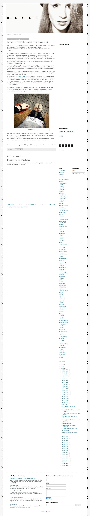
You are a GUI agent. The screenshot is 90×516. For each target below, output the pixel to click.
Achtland (62, 170)
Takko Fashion (63, 331)
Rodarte (62, 304)
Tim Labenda (63, 336)
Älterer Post (52, 204)
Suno (61, 327)
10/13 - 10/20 (65, 392)
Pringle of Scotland (62, 298)
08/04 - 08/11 (65, 444)
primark (62, 296)
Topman (62, 338)
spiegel (62, 317)
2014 (62, 366)
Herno (61, 238)
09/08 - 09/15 (65, 402)
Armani (62, 177)
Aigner (62, 174)
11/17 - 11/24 (65, 382)
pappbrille (62, 283)
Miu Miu (62, 274)
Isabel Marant (63, 244)
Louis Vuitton (63, 263)
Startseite (31, 204)
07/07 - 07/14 (65, 453)
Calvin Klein (63, 195)
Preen (61, 294)
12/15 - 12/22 (65, 374)
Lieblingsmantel (21, 76)
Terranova (62, 334)
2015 (62, 364)
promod (62, 301)
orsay (61, 281)
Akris (61, 176)
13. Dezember (13, 504)
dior (61, 218)
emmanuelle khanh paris (63, 222)
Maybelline (62, 271)
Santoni (62, 311)
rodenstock (63, 306)
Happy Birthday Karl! (66, 423)
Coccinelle (62, 209)
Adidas (62, 172)
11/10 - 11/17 (65, 384)
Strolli (61, 326)
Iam (61, 242)
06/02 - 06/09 (65, 463)
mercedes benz (64, 272)
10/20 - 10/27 (65, 390)
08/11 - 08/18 (65, 442)
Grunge (16, 89)
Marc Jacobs (63, 267)
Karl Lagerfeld (63, 251)
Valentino (62, 345)
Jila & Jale (62, 249)
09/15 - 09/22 (65, 400)
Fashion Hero (63, 226)
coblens (62, 207)
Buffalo (62, 193)
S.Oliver (62, 309)
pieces (62, 288)
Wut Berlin (62, 352)
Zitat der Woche (65, 430)
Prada (61, 292)
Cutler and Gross (64, 210)
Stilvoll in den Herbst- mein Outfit (69, 428)
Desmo (62, 214)
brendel (62, 191)
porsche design (64, 290)
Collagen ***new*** (17, 34)
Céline (61, 200)
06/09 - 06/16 (65, 461)
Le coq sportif (63, 258)
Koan (61, 256)
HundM (62, 240)
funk (61, 235)
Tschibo (62, 342)
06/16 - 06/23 (65, 459)
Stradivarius (63, 324)
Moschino (62, 276)
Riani (61, 302)
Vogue (61, 351)
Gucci (61, 237)
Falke (61, 224)
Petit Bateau (63, 287)
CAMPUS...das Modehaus (64, 197)
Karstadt (62, 253)
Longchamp (63, 262)
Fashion (9, 34)
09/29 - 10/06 (65, 396)
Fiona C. (62, 231)
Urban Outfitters (64, 343)
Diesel (61, 216)
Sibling (62, 315)
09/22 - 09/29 (65, 398)
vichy (61, 349)
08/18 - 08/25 (65, 440)
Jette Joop (62, 246)
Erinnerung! (64, 404)
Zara (61, 357)
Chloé (61, 203)
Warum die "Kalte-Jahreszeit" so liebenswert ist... (69, 417)
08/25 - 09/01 (65, 438)
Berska (62, 188)
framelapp (62, 233)
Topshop (62, 340)
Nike (61, 280)
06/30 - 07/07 (65, 455)
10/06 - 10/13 (65, 394)
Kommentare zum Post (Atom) (20, 207)
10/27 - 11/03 (65, 388)
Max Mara (62, 269)
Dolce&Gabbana (64, 219)
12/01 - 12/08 (65, 378)
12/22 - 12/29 (65, 372)
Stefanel (62, 318)
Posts (74, 170)
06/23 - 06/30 (65, 457)
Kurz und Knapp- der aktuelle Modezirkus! (68, 407)
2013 (62, 368)
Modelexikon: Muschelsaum (16, 491)
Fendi (61, 229)
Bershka (62, 186)
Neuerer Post (11, 204)
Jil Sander (62, 247)
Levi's (61, 260)
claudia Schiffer (64, 205)
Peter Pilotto (63, 285)
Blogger (48, 511)
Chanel (62, 201)
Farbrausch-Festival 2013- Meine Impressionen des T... (69, 433)
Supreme (62, 329)
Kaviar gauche (63, 255)
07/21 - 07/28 (65, 448)
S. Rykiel (62, 308)
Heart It (61, 136)
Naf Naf (62, 278)
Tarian (61, 333)
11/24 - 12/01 (65, 380)
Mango (62, 265)
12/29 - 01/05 (65, 370)
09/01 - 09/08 (65, 436)
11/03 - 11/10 (65, 386)
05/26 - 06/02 (65, 465)
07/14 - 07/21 (65, 450)
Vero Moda (63, 347)
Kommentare (76, 173)
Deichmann (63, 212)
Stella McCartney (64, 322)
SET (61, 313)
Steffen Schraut (64, 320)
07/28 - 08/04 (65, 446)
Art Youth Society (64, 179)
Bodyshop (62, 189)
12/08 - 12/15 (65, 376)
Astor (61, 181)
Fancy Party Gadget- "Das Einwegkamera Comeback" (22, 478)
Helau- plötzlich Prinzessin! (16, 497)
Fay (61, 228)
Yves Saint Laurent (62, 355)
